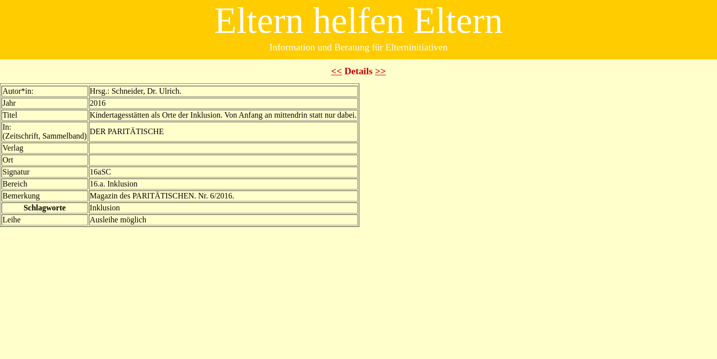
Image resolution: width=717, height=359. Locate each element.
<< (336, 71)
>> (380, 71)
